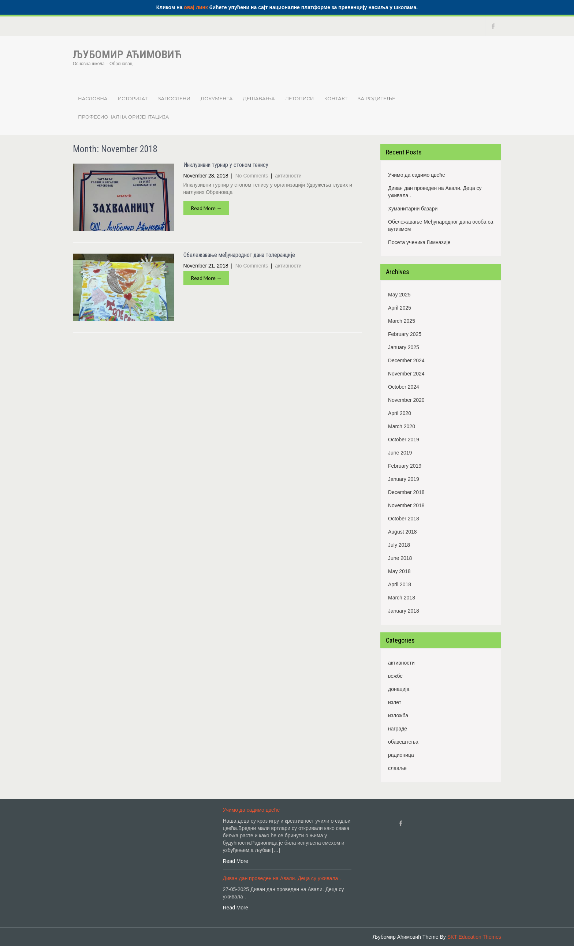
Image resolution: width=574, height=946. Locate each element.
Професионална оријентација (123, 117)
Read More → (206, 208)
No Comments (251, 176)
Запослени (174, 98)
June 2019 (400, 453)
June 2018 (400, 558)
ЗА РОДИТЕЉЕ (376, 98)
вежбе (395, 676)
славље (397, 768)
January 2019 (403, 479)
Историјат (133, 98)
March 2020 (401, 426)
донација (398, 689)
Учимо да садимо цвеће (416, 175)
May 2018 (399, 571)
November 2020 (406, 400)
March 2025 (401, 321)
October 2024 (403, 387)
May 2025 (399, 295)
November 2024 (406, 374)
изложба (398, 715)
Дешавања (259, 98)
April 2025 (399, 308)
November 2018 (406, 505)
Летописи (299, 98)
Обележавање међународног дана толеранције (239, 254)
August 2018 (402, 532)
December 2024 (406, 360)
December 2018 (406, 492)
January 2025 (403, 347)
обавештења (403, 742)
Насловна (93, 98)
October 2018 (403, 518)
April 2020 (399, 413)
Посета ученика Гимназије (419, 242)
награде (397, 729)
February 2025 (404, 334)
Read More (235, 861)
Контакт (336, 98)
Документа (216, 98)
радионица (401, 755)
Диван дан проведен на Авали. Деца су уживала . (435, 191)
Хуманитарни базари (412, 209)
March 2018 (401, 598)
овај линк (196, 7)
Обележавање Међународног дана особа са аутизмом (440, 225)
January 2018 (403, 611)
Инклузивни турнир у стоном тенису (225, 164)
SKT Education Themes (474, 937)
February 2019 (404, 466)
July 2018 (399, 545)
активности (288, 176)
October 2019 (403, 439)
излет (394, 702)
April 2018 (399, 584)
